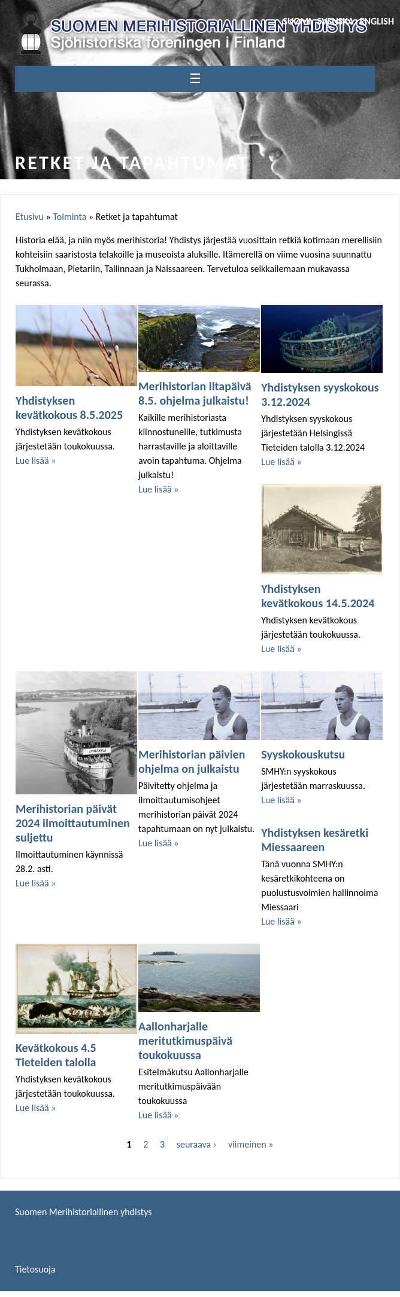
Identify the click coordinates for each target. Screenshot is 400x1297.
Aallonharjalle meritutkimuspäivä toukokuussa (185, 1040)
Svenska (335, 21)
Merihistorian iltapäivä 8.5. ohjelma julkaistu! (194, 393)
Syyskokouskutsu (303, 754)
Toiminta (69, 216)
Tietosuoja (35, 1269)
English (377, 21)
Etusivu (30, 216)
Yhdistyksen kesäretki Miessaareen (314, 839)
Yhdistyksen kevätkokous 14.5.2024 (317, 596)
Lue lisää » (36, 460)
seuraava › (197, 1144)
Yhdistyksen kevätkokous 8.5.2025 (69, 407)
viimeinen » (251, 1144)
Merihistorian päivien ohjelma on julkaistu (191, 761)
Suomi (297, 21)
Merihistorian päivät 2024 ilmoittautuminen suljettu (73, 823)
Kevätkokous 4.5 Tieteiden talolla (56, 1055)
